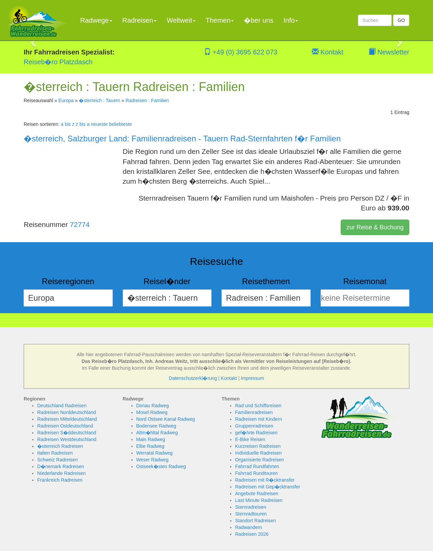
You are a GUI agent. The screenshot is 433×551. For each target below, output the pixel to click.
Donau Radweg (152, 405)
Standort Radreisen (255, 520)
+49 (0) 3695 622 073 (240, 52)
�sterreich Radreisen (60, 446)
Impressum (252, 378)
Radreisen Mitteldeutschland (67, 419)
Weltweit (181, 20)
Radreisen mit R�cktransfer (265, 480)
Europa (66, 100)
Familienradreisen (254, 412)
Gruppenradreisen (254, 426)
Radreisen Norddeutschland (66, 412)
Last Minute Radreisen (258, 500)
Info (290, 20)
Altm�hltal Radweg (157, 432)
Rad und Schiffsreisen (258, 405)
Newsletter (389, 52)
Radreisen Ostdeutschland (65, 426)
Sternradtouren (251, 513)
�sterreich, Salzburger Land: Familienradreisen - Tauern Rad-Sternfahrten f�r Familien (182, 138)
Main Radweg (150, 439)
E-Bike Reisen (250, 439)
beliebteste (120, 124)
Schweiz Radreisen (57, 459)
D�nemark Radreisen (60, 466)
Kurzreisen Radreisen (258, 446)
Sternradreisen (250, 507)
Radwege (96, 20)
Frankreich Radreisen (60, 480)
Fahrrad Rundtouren (256, 473)
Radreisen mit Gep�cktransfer (267, 486)
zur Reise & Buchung (375, 227)
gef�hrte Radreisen (256, 432)
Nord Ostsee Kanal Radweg (165, 419)
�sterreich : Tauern (99, 100)
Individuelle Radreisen (258, 453)
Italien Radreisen (55, 453)
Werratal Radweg (154, 453)
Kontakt (327, 52)
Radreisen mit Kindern (258, 419)
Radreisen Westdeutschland (66, 439)
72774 (80, 224)
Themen (220, 20)
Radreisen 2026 (252, 534)
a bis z (67, 124)
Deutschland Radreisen (62, 405)
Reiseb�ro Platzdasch (58, 62)
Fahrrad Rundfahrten (257, 466)
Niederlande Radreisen (61, 473)
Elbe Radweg (150, 446)
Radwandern (248, 527)
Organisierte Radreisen (259, 459)
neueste (99, 124)
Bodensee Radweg (156, 426)
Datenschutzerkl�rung (193, 378)
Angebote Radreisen (256, 493)
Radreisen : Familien (147, 100)
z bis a (82, 124)
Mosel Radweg (152, 412)
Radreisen (139, 20)
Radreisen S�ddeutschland (66, 432)
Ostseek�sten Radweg (161, 466)
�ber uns (258, 20)
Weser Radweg (152, 459)
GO (401, 20)
